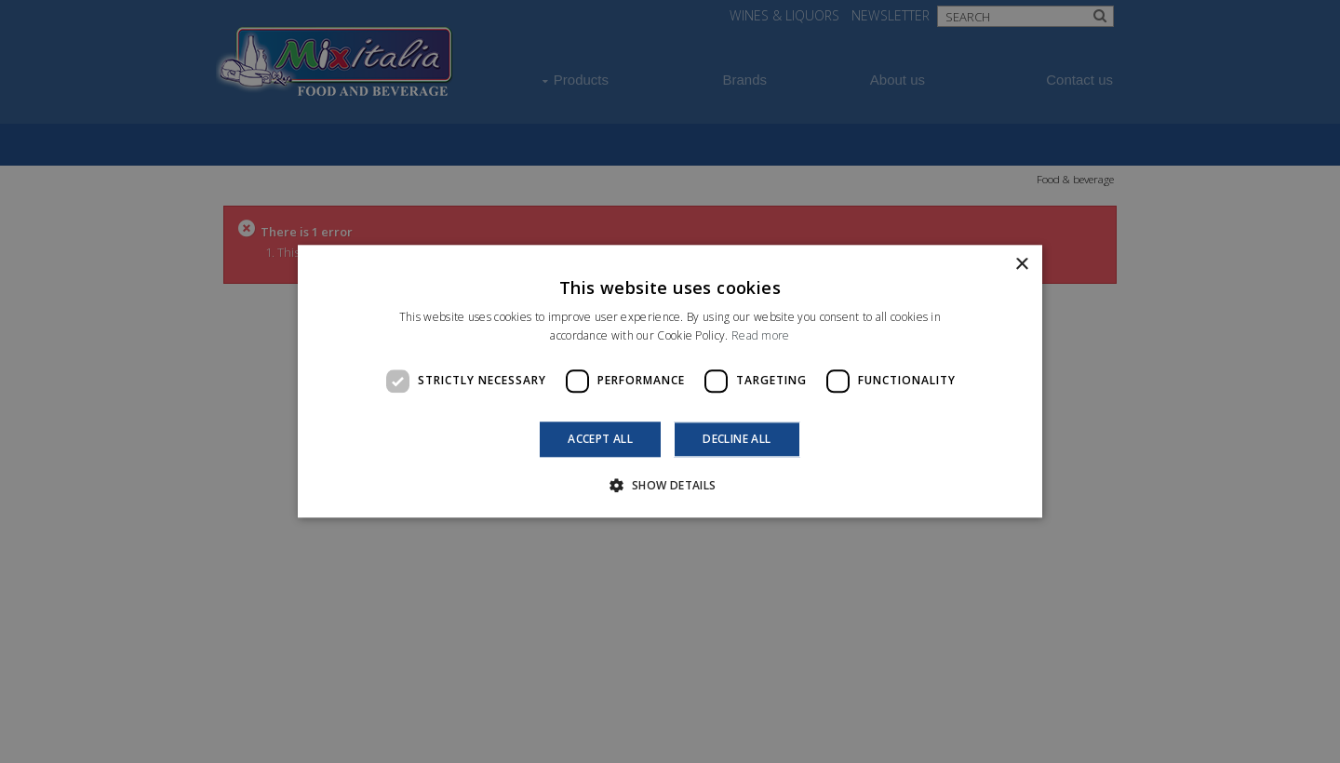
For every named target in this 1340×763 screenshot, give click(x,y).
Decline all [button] (736, 439)
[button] (669, 485)
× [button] (1021, 265)
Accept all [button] (600, 439)
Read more (760, 336)
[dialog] (670, 381)
